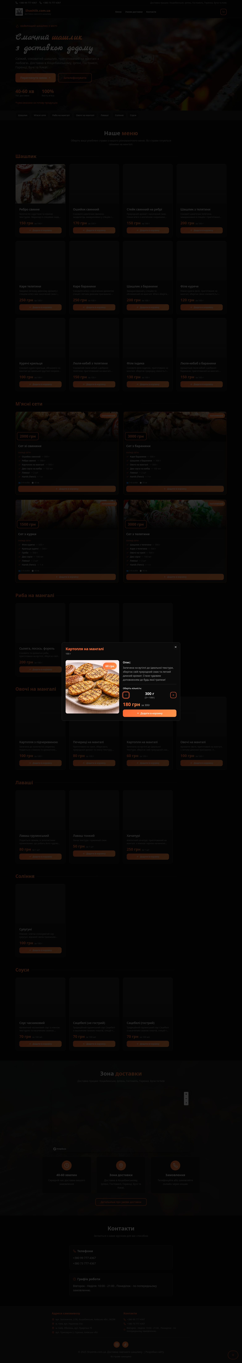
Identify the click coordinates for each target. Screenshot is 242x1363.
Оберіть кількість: (132, 688)
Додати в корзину (150, 713)
